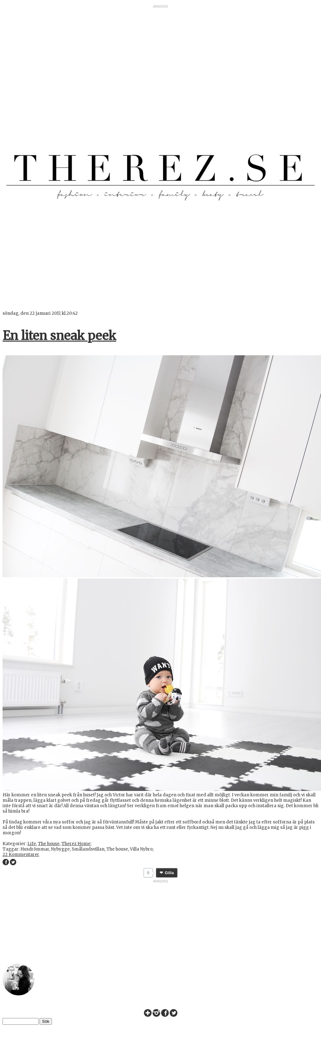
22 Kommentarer (21, 854)
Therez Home (75, 843)
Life (31, 843)
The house (49, 843)
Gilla (169, 872)
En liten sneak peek (59, 335)
